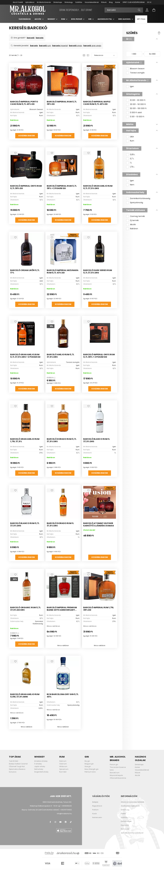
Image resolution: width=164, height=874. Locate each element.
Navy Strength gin (92, 771)
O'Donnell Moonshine (118, 780)
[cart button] (153, 11)
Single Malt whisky (41, 774)
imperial (60, 47)
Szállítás (78, 2)
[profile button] (147, 11)
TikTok (70, 824)
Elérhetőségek (126, 823)
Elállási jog (125, 812)
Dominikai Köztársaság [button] (140, 200)
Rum (63, 21)
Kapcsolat (125, 827)
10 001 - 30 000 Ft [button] (137, 102)
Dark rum (62, 763)
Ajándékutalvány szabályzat (132, 835)
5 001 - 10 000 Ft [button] (137, 119)
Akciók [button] (133, 226)
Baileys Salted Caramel (18, 766)
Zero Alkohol (124, 21)
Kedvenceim (97, 820)
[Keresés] (124, 11)
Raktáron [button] (134, 231)
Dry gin (87, 763)
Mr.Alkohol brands (44, 2)
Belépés (95, 804)
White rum (63, 769)
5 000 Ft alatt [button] (136, 115)
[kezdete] (134, 56)
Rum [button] (132, 143)
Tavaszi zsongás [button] (137, 75)
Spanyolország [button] (136, 205)
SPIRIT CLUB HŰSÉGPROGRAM (134, 2)
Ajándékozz (29, 2)
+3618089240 (66, 808)
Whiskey (51, 21)
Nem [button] (132, 187)
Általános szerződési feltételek (132, 804)
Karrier (117, 2)
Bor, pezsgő (76, 21)
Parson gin (114, 767)
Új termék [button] (134, 222)
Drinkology (69, 2)
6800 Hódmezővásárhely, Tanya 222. (57, 804)
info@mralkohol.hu (64, 816)
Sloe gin (88, 769)
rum (45, 47)
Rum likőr (62, 774)
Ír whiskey (38, 766)
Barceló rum (114, 775)
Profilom (95, 812)
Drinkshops (57, 2)
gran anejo (92, 47)
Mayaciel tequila (116, 777)
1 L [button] (131, 165)
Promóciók (125, 831)
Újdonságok (25, 21)
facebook (50, 824)
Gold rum (63, 766)
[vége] (152, 56)
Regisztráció (97, 808)
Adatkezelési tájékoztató (130, 808)
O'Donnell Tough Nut (17, 769)
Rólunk (103, 2)
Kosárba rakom (26, 138)
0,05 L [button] (132, 157)
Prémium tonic (90, 774)
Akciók (38, 21)
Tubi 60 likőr (13, 763)
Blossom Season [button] (137, 71)
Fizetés (123, 816)
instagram (55, 824)
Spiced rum (63, 771)
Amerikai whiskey (41, 763)
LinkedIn (65, 824)
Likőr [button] (132, 139)
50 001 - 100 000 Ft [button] (138, 110)
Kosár (94, 816)
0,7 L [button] (132, 161)
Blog (111, 2)
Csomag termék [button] (137, 218)
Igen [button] (132, 88)
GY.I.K (149, 2)
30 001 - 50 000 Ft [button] (138, 106)
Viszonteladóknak (92, 2)
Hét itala (141, 21)
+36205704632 (66, 812)
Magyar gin (89, 766)
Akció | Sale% (18, 2)
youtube (60, 824)
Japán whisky (39, 769)
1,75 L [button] (132, 169)
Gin (90, 21)
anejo (75, 47)
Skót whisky (38, 771)
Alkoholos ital (105, 21)
